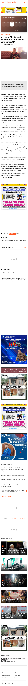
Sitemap (15, 677)
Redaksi (15, 672)
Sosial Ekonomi (7, 34)
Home (2, 34)
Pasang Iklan (4, 677)
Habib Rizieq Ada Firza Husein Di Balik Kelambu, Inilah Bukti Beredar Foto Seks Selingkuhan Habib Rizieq (14, 550)
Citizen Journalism (6, 675)
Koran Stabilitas (13, 2)
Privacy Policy (17, 675)
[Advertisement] (12, 70)
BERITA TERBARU (6, 496)
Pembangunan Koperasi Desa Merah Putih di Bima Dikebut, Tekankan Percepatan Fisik (13, 615)
